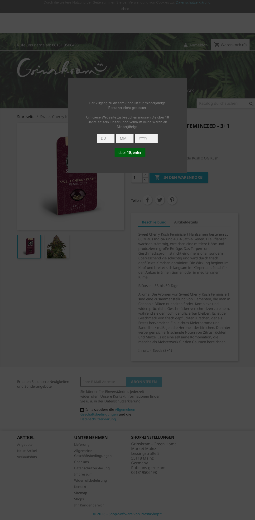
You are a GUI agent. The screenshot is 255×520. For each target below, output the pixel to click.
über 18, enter (130, 152)
